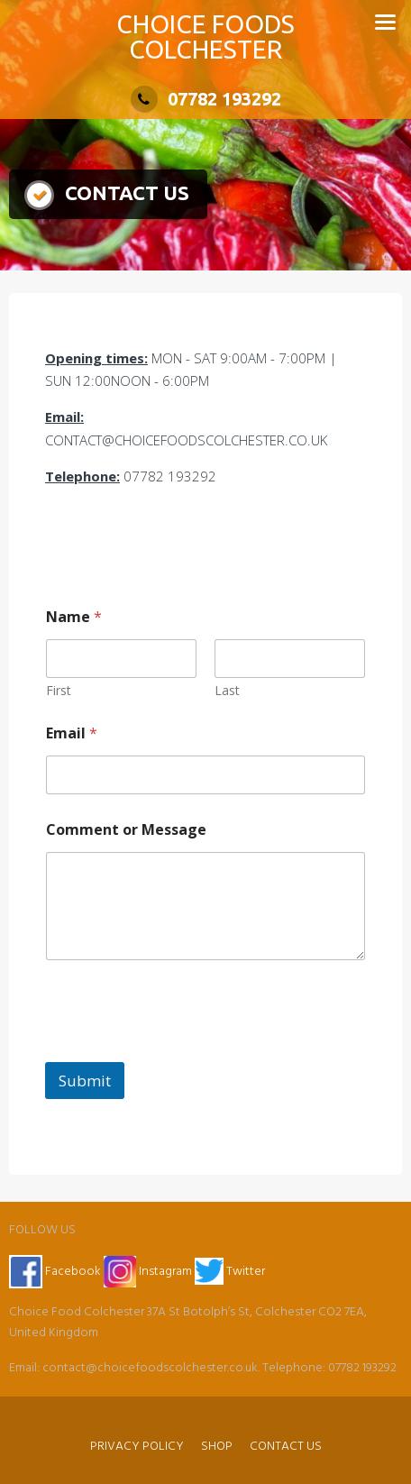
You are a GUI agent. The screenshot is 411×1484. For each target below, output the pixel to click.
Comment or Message (126, 829)
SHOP (217, 1446)
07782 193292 (206, 98)
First (58, 690)
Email (71, 733)
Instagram (149, 1271)
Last (227, 690)
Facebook (55, 1271)
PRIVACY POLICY (137, 1446)
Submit (85, 1080)
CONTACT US (286, 1446)
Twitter (230, 1271)
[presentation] (182, 1050)
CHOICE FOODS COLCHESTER (205, 36)
